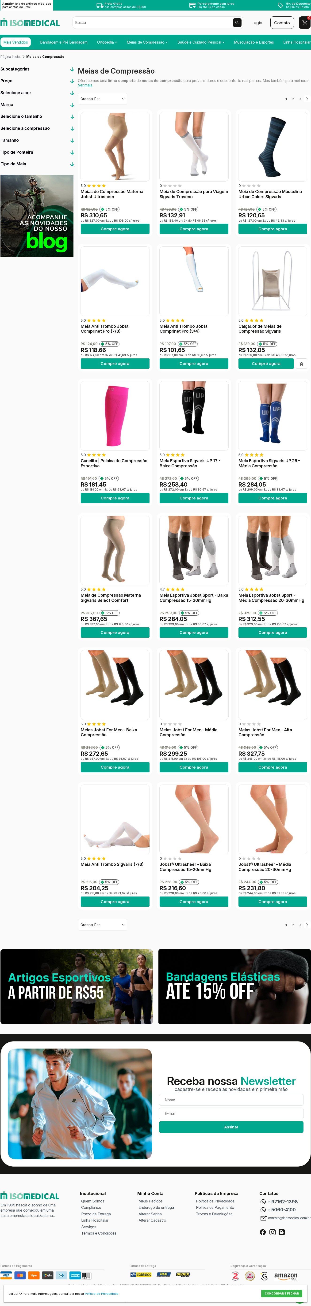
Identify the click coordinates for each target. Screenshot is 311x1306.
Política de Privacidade (215, 1201)
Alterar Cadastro (152, 1220)
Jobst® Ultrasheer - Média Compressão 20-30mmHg (264, 867)
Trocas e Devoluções (214, 1214)
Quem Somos (92, 1201)
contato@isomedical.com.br (289, 1218)
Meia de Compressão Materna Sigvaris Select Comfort (111, 598)
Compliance (91, 1207)
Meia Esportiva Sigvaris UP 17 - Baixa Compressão (190, 463)
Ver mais (85, 85)
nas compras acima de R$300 (125, 5)
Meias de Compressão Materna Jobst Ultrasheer (112, 194)
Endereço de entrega (156, 1207)
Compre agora (115, 229)
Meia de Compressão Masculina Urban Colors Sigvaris (270, 194)
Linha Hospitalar (94, 1220)
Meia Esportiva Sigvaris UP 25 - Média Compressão (269, 463)
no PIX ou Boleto (298, 5)
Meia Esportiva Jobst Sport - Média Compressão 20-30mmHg (271, 598)
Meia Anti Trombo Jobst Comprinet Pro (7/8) (105, 329)
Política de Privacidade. (102, 1293)
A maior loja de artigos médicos (26, 5)
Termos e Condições (98, 1233)
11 (283, 1202)
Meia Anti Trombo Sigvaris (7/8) (112, 864)
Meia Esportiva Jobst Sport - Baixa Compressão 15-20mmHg (194, 598)
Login (256, 22)
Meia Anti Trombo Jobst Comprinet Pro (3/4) (183, 329)
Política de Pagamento (215, 1207)
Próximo (307, 98)
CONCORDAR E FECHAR (282, 1293)
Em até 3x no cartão (216, 5)
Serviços (88, 1227)
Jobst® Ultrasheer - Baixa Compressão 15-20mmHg (185, 867)
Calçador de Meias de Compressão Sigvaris (260, 329)
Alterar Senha (150, 1214)
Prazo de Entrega (96, 1214)
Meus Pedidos (150, 1201)
